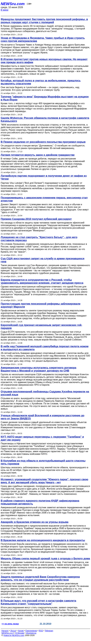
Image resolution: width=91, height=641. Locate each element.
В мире (4, 10)
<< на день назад (10, 624)
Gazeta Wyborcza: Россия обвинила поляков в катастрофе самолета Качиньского (45, 119)
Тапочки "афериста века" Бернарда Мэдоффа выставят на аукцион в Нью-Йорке (45, 98)
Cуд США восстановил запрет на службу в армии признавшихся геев (42, 260)
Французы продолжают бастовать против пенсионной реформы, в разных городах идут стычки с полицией (44, 21)
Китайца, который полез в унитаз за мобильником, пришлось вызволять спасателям (41, 82)
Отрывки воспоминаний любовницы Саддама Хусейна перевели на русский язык (45, 393)
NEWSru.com (13, 4)
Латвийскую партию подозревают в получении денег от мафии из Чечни (44, 177)
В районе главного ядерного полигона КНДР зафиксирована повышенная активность (40, 502)
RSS (41, 631)
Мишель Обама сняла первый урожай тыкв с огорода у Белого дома (45, 558)
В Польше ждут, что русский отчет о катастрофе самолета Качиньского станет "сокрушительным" (38, 602)
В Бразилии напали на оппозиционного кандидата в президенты (43, 540)
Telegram (49, 631)
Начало (5, 631)
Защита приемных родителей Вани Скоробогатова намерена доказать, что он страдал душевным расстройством (40, 578)
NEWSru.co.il (7, 633)
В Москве (19, 633)
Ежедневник (31, 631)
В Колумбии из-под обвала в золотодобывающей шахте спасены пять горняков (43, 462)
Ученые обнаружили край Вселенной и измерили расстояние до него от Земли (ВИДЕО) (42, 417)
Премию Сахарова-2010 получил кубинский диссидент (36, 219)
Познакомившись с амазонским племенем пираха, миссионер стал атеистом (44, 199)
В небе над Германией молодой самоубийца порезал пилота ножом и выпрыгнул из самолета (45, 348)
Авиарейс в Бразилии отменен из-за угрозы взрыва (34, 522)
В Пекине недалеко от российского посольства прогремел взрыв (43, 141)
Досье (13, 631)
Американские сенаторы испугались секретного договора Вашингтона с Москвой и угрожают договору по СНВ (38, 369)
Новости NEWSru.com (13, 635)
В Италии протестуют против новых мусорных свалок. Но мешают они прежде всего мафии (44, 61)
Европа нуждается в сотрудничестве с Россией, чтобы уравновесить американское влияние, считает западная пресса (42, 281)
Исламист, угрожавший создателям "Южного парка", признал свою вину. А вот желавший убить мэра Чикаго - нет (44, 481)
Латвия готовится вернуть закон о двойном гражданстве (38, 154)
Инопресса (31, 633)
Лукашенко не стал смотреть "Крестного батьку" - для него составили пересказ (39, 239)
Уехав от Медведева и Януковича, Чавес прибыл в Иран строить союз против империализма (43, 39)
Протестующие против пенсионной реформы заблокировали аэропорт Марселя (40, 305)
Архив (21, 631)
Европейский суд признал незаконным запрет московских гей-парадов (41, 327)
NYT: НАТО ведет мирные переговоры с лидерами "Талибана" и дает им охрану (42, 438)
